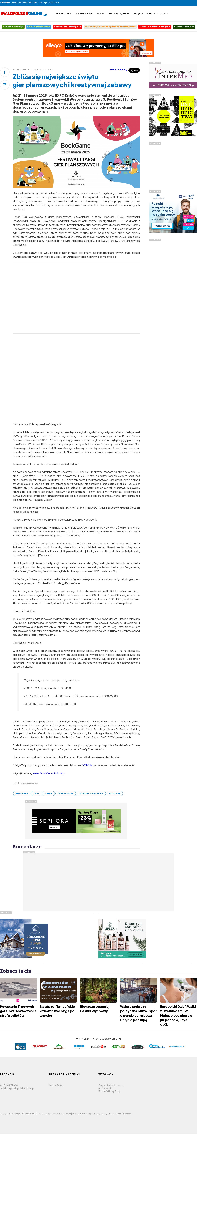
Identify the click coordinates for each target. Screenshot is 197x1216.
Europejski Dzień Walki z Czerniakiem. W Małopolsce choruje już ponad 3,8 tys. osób (178, 1015)
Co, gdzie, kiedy (119, 14)
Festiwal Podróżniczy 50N (67, 26)
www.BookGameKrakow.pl (49, 773)
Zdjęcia (138, 14)
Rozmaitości (84, 14)
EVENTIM (86, 765)
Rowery (152, 14)
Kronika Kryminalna (184, 26)
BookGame (114, 793)
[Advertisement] (173, 164)
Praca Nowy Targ (81, 1113)
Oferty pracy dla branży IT (107, 1113)
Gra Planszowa (65, 793)
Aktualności (64, 14)
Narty (165, 14)
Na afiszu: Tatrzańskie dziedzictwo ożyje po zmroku (57, 1010)
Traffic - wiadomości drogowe (154, 26)
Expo (36, 793)
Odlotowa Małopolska (38, 26)
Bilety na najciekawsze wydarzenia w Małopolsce (110, 26)
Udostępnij (119, 69)
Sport (100, 14)
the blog (127, 1113)
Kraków (48, 793)
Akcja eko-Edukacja (13, 26)
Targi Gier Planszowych (91, 793)
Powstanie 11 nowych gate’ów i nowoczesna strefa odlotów (18, 1010)
